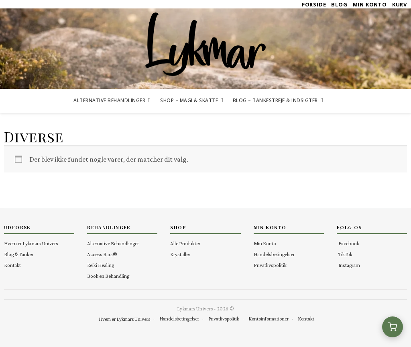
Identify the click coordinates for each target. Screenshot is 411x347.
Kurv (399, 4)
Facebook (348, 243)
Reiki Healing (100, 265)
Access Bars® (102, 254)
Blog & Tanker (18, 254)
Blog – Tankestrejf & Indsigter (275, 100)
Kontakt (12, 265)
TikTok (345, 254)
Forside (314, 4)
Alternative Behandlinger (109, 100)
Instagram (349, 265)
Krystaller (180, 254)
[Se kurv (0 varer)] (392, 326)
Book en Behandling (108, 276)
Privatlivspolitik (270, 265)
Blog (339, 4)
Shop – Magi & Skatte (189, 100)
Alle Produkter (185, 243)
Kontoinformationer (268, 319)
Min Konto (370, 4)
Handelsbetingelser (274, 254)
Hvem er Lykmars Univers (31, 243)
